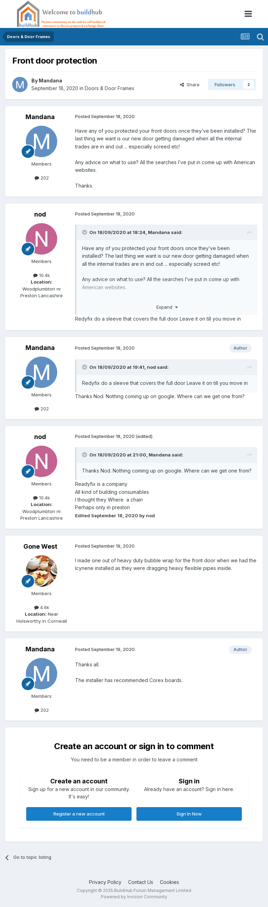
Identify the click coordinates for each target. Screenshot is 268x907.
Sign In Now (189, 814)
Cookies (169, 882)
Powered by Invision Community (134, 896)
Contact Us (140, 882)
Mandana (50, 80)
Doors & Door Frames (109, 88)
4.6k (41, 607)
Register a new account (79, 814)
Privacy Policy (105, 882)
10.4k (41, 275)
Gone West (40, 546)
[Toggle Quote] (85, 232)
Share (190, 84)
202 (42, 178)
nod (40, 214)
